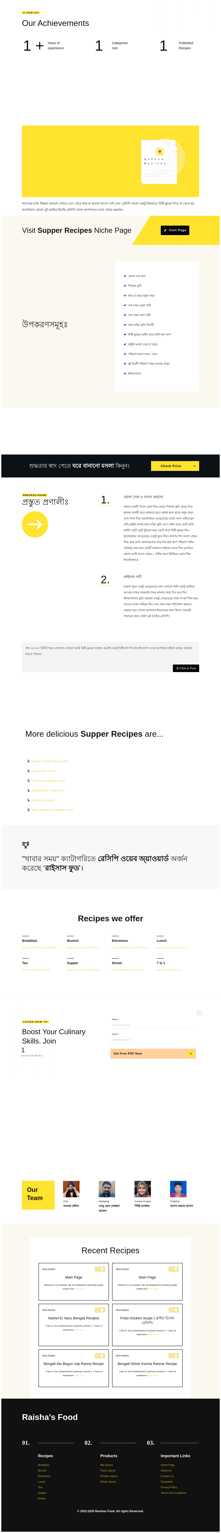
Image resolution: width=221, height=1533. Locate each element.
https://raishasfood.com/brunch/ (83, 947)
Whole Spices (108, 1481)
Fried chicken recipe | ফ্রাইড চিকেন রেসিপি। (147, 1325)
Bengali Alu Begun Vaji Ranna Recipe (74, 1368)
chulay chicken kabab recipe (50, 761)
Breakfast (29, 940)
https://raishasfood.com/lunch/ (172, 947)
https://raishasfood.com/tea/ (36, 970)
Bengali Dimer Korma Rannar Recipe (147, 1368)
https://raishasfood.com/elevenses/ (129, 947)
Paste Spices (108, 1470)
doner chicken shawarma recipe (52, 810)
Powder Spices (109, 1476)
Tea (25, 963)
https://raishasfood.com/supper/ (83, 970)
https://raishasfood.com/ (169, 970)
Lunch (162, 940)
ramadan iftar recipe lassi (48, 790)
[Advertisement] (110, 95)
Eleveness (120, 940)
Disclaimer (167, 1481)
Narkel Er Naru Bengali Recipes (74, 1325)
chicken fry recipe (43, 800)
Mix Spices (106, 1465)
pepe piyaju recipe (43, 771)
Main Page (74, 1281)
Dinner (117, 963)
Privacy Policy (169, 1487)
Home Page (168, 1465)
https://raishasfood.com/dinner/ (127, 970)
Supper (72, 963)
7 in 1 (161, 963)
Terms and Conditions (173, 1492)
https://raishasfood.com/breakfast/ (39, 947)
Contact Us (167, 1476)
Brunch (72, 940)
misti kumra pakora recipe (48, 780)
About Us (166, 1470)
